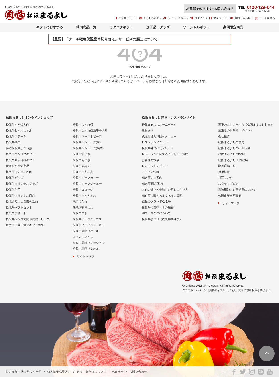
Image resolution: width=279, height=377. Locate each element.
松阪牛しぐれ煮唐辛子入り (90, 130)
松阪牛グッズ (14, 177)
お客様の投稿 (150, 160)
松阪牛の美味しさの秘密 (158, 207)
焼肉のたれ (80, 201)
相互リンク (225, 177)
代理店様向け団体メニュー (159, 136)
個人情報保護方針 (59, 371)
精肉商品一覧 (86, 27)
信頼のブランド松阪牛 (156, 201)
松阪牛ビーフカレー (86, 177)
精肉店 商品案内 (152, 183)
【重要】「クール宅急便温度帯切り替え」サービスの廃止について (104, 39)
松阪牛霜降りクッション (89, 242)
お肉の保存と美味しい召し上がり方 (165, 189)
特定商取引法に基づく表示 (24, 371)
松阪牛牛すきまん (84, 195)
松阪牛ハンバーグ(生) (87, 142)
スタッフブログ (228, 183)
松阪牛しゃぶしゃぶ (19, 130)
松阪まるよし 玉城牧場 (233, 160)
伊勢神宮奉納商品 (17, 166)
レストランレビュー (155, 166)
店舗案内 (147, 130)
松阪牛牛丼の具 (83, 172)
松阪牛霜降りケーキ (86, 231)
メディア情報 (150, 172)
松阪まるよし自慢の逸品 (22, 201)
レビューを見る (177, 18)
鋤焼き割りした (83, 207)
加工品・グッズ (158, 27)
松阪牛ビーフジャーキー (89, 225)
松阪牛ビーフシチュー (87, 183)
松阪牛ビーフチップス (87, 219)
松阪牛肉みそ (81, 166)
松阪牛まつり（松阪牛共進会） (162, 219)
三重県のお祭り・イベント (235, 130)
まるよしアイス (83, 236)
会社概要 (224, 136)
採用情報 (224, 172)
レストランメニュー (155, 142)
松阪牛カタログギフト (20, 154)
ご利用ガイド (127, 18)
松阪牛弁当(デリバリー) (157, 148)
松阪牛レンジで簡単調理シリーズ (27, 219)
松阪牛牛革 (13, 189)
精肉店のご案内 (152, 177)
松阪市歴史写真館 (229, 195)
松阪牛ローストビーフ (87, 136)
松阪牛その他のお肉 (19, 172)
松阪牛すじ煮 (81, 154)
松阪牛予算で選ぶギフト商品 (25, 225)
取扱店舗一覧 (227, 166)
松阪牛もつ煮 (81, 160)
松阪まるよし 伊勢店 (231, 154)
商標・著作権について (91, 371)
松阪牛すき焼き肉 (17, 124)
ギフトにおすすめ (49, 27)
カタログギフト (121, 27)
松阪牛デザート (16, 213)
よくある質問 (151, 18)
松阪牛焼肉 (13, 142)
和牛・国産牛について (156, 213)
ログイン (199, 18)
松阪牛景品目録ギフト (20, 160)
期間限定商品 (233, 27)
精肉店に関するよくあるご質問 (162, 195)
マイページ (220, 18)
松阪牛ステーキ (16, 136)
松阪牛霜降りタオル (86, 248)
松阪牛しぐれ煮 (83, 124)
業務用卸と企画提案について (237, 189)
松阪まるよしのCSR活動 (234, 148)
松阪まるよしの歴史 (231, 142)
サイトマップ (85, 256)
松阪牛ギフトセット (19, 207)
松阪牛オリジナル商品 (20, 195)
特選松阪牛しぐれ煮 (19, 148)
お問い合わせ (242, 18)
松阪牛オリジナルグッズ (22, 183)
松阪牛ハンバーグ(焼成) (88, 148)
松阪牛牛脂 (80, 213)
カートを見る (267, 18)
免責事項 (118, 371)
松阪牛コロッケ (83, 189)
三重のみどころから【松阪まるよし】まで (245, 124)
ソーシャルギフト (196, 27)
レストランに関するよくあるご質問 (165, 154)
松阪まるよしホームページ (159, 124)
